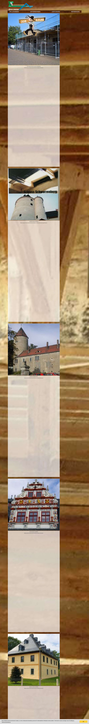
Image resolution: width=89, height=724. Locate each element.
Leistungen (56, 12)
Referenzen (75, 12)
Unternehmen (35, 12)
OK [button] (83, 721)
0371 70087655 (14, 9)
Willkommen (14, 12)
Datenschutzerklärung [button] (6, 722)
